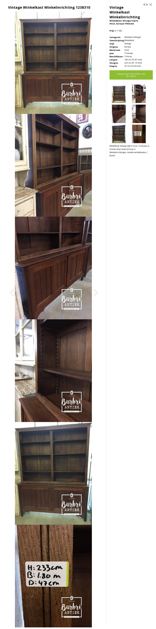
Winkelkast (129, 40)
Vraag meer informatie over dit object (131, 75)
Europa (127, 46)
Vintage (127, 43)
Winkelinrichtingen (132, 37)
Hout (126, 50)
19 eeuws (128, 53)
